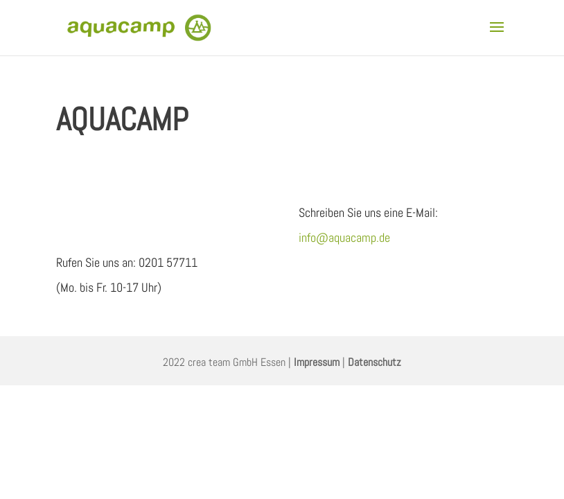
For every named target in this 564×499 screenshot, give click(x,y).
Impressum (317, 362)
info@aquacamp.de (344, 237)
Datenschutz (374, 362)
